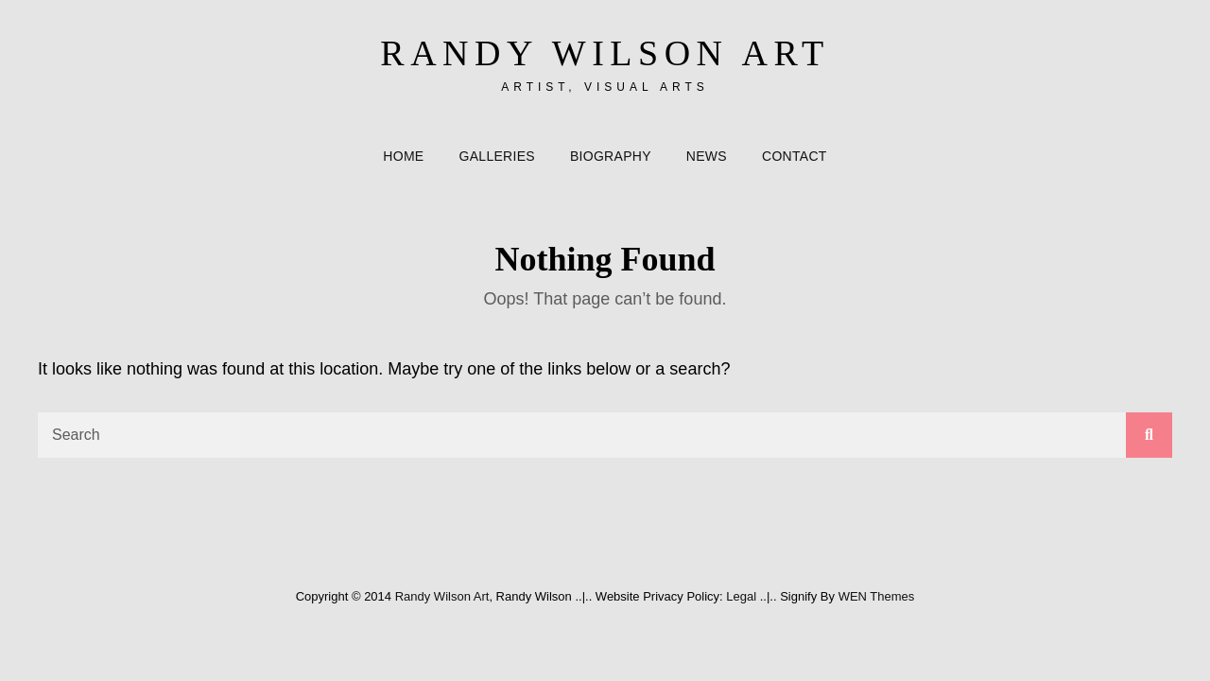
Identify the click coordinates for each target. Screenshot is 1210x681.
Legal (741, 596)
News (706, 156)
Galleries (497, 156)
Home (403, 156)
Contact (794, 156)
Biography (610, 156)
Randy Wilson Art (604, 53)
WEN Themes (876, 596)
